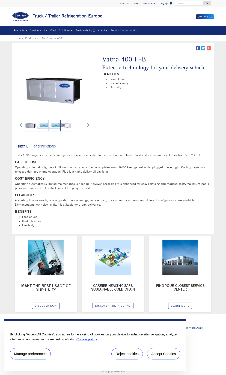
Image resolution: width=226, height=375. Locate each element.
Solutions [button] (64, 30)
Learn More (180, 305)
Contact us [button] (205, 17)
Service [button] (34, 30)
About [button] (101, 30)
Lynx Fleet (50, 30)
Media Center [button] (149, 3)
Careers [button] (136, 3)
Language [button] (167, 4)
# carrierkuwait (193, 327)
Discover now (46, 305)
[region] (95, 345)
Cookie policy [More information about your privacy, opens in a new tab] (86, 339)
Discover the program (113, 305)
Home (17, 38)
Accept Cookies (163, 354)
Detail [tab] (23, 146)
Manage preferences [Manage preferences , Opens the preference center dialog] (30, 354)
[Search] (189, 3)
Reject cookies (127, 354)
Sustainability (86, 31)
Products (30, 38)
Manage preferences (113, 371)
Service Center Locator (124, 30)
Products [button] (19, 30)
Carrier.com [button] (124, 3)
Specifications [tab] (45, 146)
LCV (43, 38)
